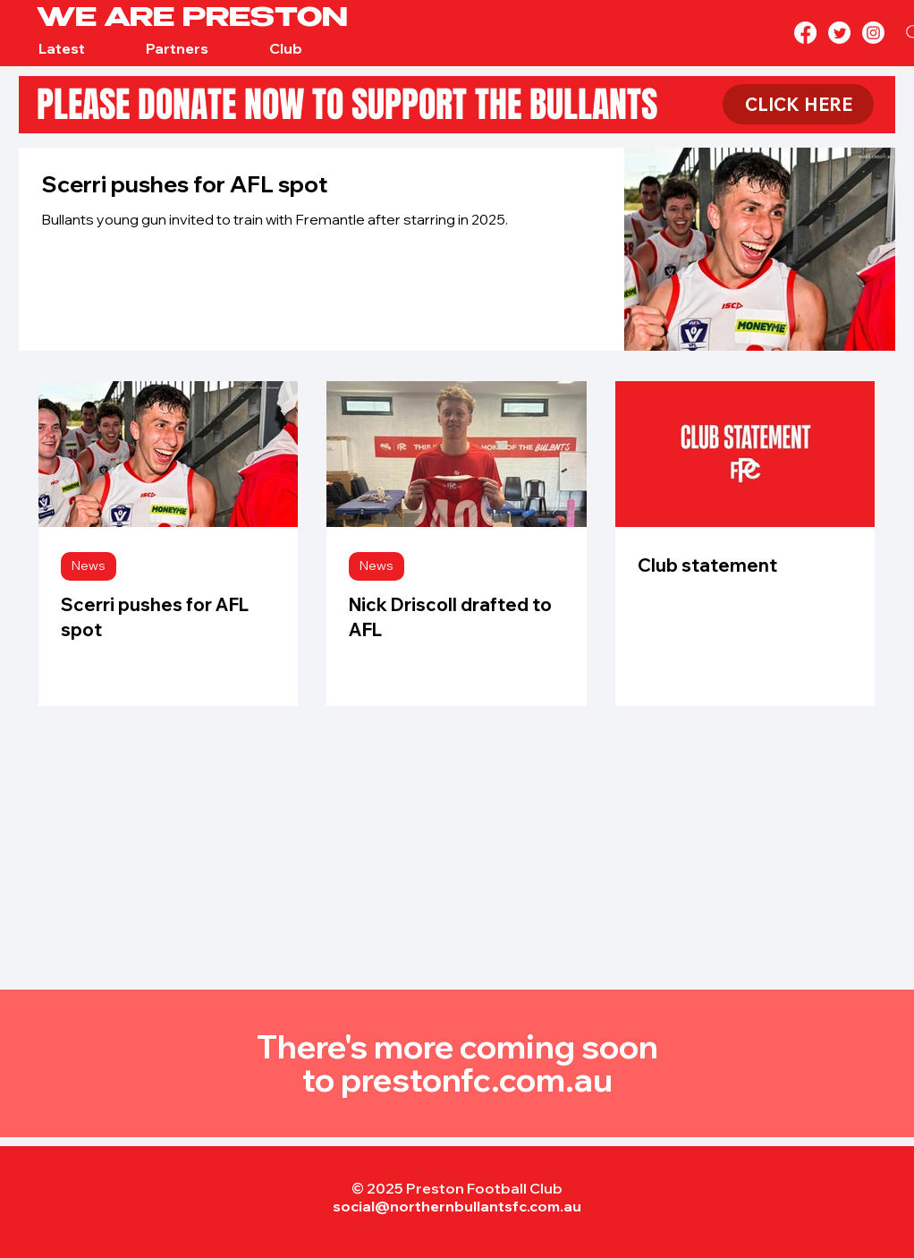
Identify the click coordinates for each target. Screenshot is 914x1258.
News (89, 565)
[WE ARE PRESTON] (212, 20)
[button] (61, 48)
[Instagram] (873, 32)
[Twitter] (839, 32)
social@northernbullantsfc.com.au (457, 1206)
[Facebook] (805, 32)
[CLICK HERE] (798, 104)
